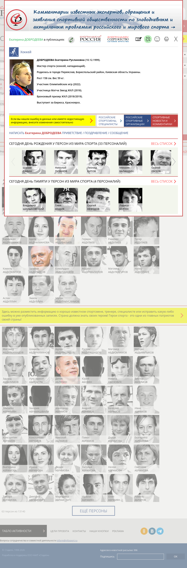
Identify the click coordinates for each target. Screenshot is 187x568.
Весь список (162, 145)
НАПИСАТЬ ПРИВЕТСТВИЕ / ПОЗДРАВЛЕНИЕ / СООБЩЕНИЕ (68, 135)
